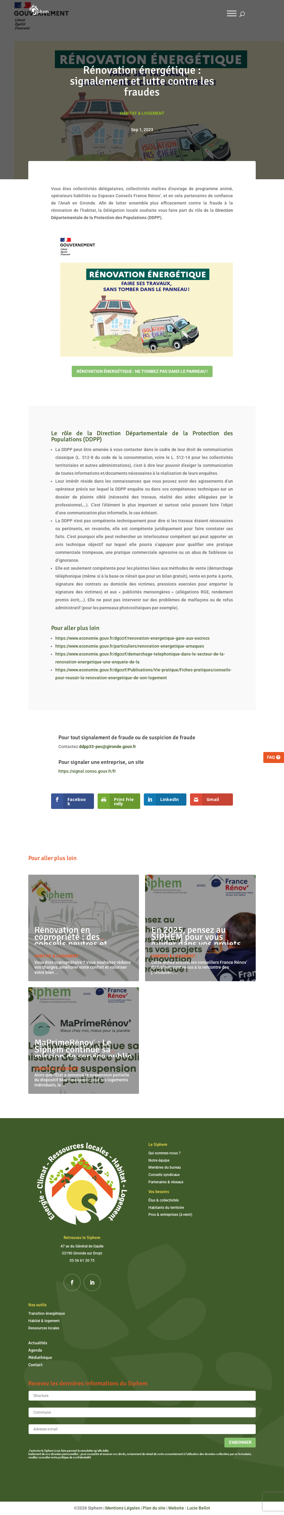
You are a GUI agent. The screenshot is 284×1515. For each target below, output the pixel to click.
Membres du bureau (164, 1167)
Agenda (35, 1350)
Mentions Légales (122, 1508)
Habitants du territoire (166, 1207)
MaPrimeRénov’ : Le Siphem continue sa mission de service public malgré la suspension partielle (83, 1056)
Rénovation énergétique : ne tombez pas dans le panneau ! (142, 371)
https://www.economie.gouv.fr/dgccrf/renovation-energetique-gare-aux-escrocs (132, 638)
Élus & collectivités (163, 1200)
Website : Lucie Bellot (189, 1508)
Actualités (37, 1342)
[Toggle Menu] (232, 13)
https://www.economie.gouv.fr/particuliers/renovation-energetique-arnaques (129, 646)
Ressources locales (43, 1328)
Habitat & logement (142, 113)
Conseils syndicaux (164, 1175)
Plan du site (154, 1508)
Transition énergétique (46, 1313)
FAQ (271, 757)
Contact (35, 1364)
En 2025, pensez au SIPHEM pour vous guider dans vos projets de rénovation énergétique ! (196, 944)
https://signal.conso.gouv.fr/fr (87, 771)
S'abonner (240, 1442)
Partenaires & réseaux (165, 1182)
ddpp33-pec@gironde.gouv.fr (107, 746)
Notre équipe (158, 1160)
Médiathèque (40, 1357)
